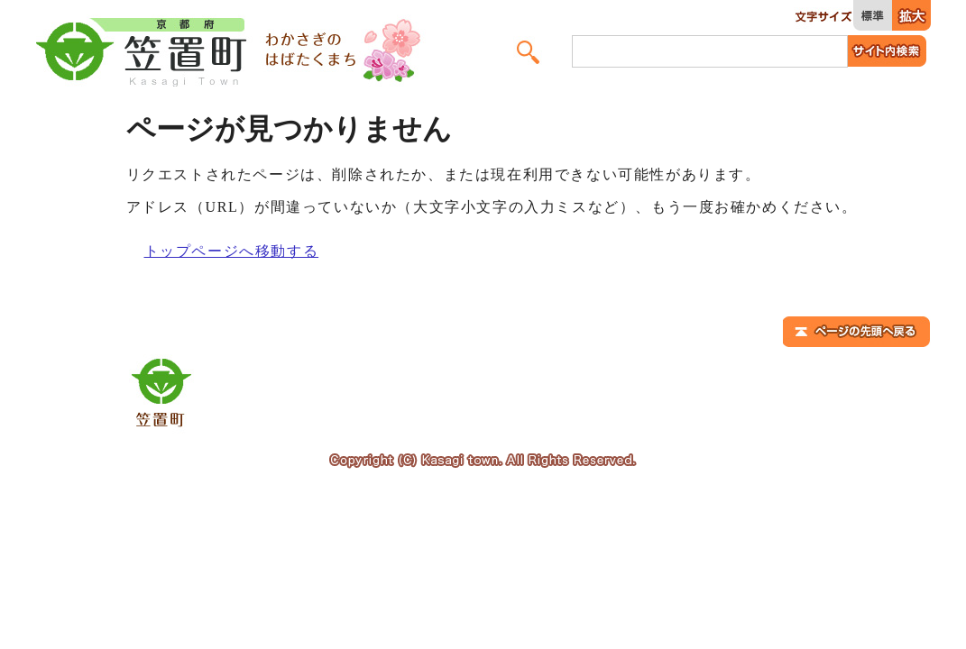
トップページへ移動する (231, 251)
